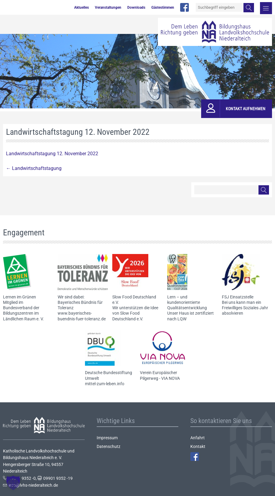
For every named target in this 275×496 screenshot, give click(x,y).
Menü (266, 8)
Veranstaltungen (108, 7)
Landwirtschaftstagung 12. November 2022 (52, 153)
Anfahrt (197, 437)
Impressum (107, 437)
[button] (13, 483)
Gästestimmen (162, 7)
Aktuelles (81, 7)
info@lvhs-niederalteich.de (33, 485)
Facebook (194, 456)
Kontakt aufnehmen (245, 108)
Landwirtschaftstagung (34, 168)
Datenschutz (108, 446)
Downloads (136, 7)
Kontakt (197, 446)
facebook (184, 7)
